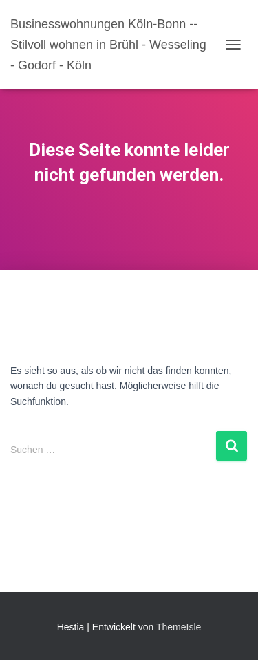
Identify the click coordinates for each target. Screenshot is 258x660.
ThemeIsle (178, 627)
